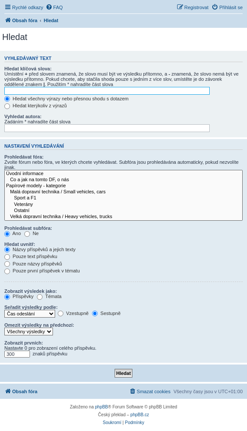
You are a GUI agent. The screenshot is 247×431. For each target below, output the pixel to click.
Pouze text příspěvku (30, 256)
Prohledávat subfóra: (28, 228)
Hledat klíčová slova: (28, 68)
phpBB (101, 406)
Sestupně (106, 313)
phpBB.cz (139, 414)
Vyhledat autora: (23, 116)
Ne (31, 233)
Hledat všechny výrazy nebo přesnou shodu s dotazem (66, 98)
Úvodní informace (123, 174)
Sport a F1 (123, 198)
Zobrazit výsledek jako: (30, 291)
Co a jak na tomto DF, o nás (123, 180)
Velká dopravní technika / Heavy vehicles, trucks (123, 217)
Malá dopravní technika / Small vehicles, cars (123, 192)
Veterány (123, 205)
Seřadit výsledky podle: (31, 307)
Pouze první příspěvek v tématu (42, 270)
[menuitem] (54, 7)
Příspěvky (18, 296)
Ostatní (123, 211)
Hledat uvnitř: (19, 244)
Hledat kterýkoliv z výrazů (35, 105)
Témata (49, 296)
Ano (12, 233)
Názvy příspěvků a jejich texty (40, 249)
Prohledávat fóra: (23, 156)
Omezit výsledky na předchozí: (39, 325)
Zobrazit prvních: (23, 342)
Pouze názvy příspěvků (33, 263)
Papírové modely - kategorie (123, 186)
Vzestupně (73, 313)
